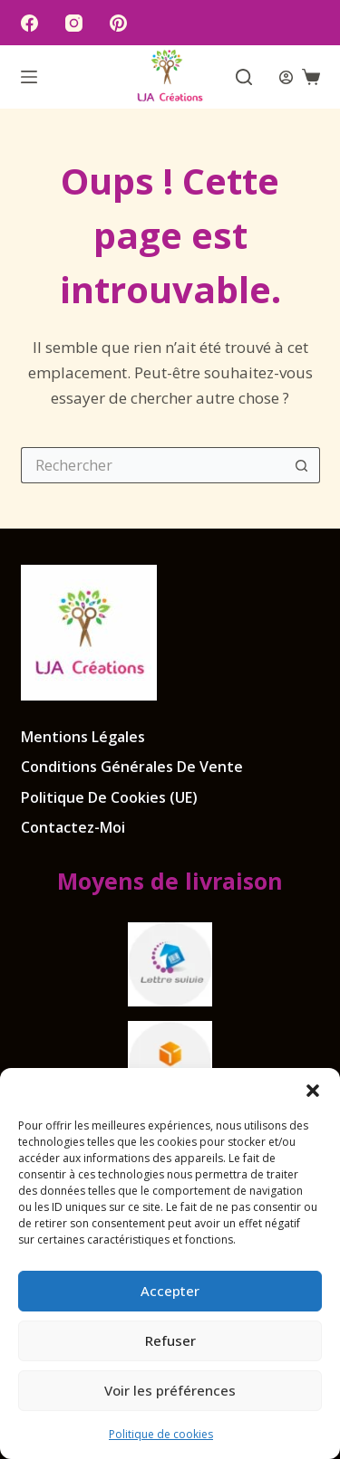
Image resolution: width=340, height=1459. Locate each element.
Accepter (170, 1291)
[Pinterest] (118, 23)
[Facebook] (29, 23)
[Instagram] (74, 23)
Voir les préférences (170, 1390)
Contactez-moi (73, 827)
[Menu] (29, 77)
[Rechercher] (244, 77)
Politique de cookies (161, 1434)
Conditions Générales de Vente (132, 767)
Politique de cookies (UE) (109, 797)
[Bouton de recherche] (302, 465)
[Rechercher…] (152, 465)
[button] (313, 1091)
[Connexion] (286, 77)
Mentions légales (83, 737)
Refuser (170, 1340)
